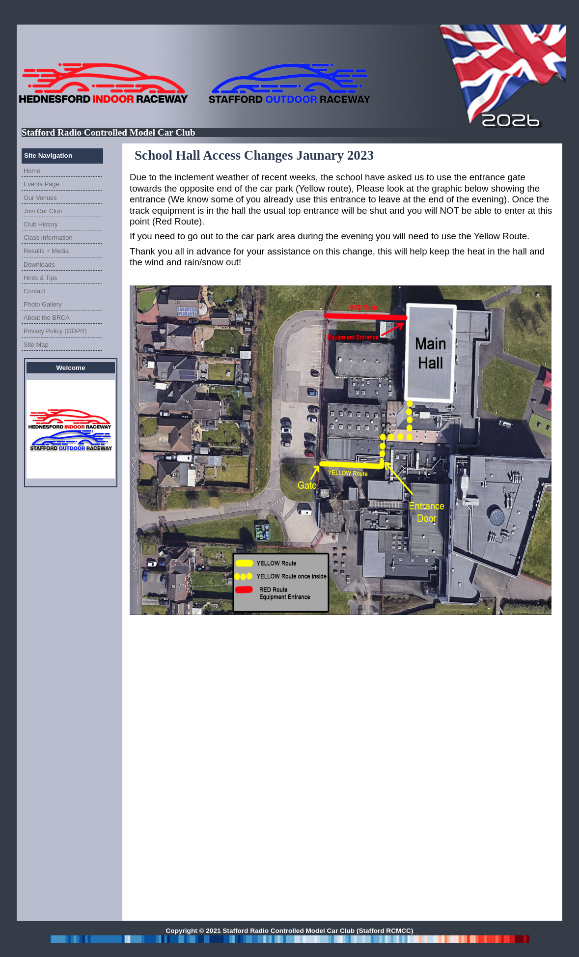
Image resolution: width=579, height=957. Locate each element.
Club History (41, 224)
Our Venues (40, 197)
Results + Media (46, 250)
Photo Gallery (43, 304)
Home (32, 170)
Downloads (39, 264)
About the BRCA (47, 317)
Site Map (36, 344)
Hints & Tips (40, 277)
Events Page (41, 184)
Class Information (48, 237)
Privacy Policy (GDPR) (55, 331)
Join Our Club (43, 211)
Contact (34, 291)
